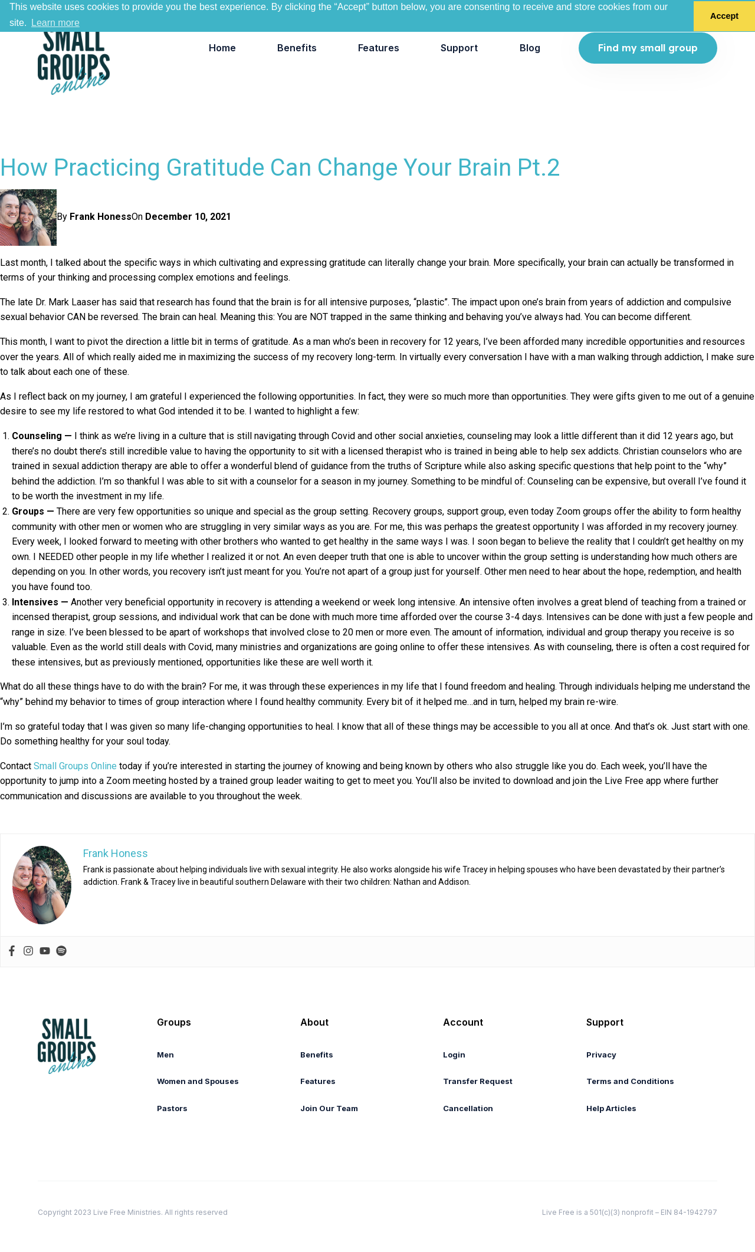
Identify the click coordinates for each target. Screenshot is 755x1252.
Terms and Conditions (630, 1081)
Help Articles (611, 1108)
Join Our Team (329, 1108)
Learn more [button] (55, 23)
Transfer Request (478, 1081)
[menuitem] (222, 48)
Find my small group (648, 48)
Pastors (172, 1108)
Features (378, 48)
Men (165, 1054)
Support (459, 48)
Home (222, 48)
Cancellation (468, 1108)
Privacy (601, 1054)
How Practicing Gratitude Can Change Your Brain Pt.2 (280, 168)
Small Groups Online (75, 766)
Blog (530, 48)
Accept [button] (724, 16)
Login (454, 1054)
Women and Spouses (198, 1081)
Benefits (297, 48)
